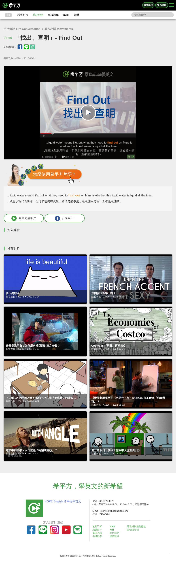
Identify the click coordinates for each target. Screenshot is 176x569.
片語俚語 (38, 14)
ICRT (66, 14)
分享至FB (64, 218)
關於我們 (114, 533)
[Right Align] (171, 5)
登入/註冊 (161, 5)
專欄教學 (53, 14)
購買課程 (148, 5)
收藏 (10, 37)
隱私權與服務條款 (136, 526)
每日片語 (97, 533)
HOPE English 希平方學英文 (62, 501)
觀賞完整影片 (23, 218)
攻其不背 (97, 526)
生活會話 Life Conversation (22, 28)
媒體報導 (114, 536)
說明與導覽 (133, 529)
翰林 (76, 14)
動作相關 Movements (58, 28)
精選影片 (22, 14)
